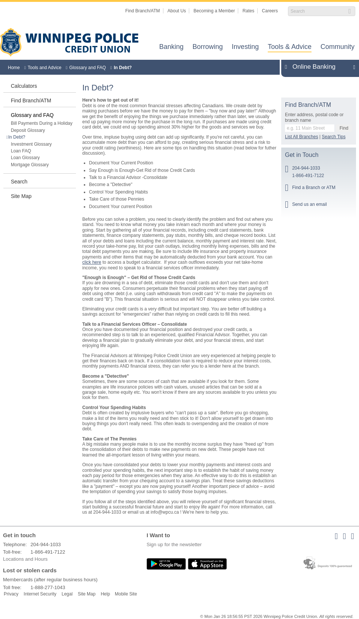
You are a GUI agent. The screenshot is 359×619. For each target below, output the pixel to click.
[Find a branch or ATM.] (309, 128)
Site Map (21, 196)
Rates (248, 10)
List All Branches (301, 136)
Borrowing (208, 47)
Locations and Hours (25, 559)
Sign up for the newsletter (174, 544)
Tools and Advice (44, 67)
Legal (67, 594)
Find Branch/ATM (142, 10)
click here (91, 262)
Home (14, 67)
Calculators (24, 86)
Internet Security (40, 594)
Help (105, 594)
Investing (245, 47)
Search (19, 182)
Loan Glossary (25, 157)
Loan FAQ (21, 151)
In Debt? (123, 67)
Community (337, 47)
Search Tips (334, 136)
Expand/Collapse (352, 67)
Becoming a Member (214, 10)
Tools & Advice (290, 47)
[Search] (318, 11)
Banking (171, 47)
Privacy (11, 594)
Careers (270, 10)
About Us (177, 10)
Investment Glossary (31, 144)
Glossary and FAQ (87, 67)
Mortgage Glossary (30, 164)
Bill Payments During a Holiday (42, 123)
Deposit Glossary (28, 130)
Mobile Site (126, 594)
